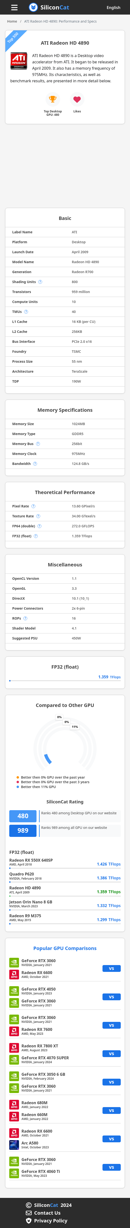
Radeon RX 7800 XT (39, 1046)
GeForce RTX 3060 (38, 960)
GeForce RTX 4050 (38, 989)
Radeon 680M (34, 1102)
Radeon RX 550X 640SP (31, 860)
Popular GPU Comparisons (65, 948)
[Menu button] (14, 7)
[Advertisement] (65, 168)
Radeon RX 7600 (36, 1029)
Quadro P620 (21, 874)
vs (111, 968)
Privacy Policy (50, 1221)
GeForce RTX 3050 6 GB (43, 1074)
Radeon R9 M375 (25, 915)
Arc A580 (29, 1143)
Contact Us (47, 1213)
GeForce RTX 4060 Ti (40, 1171)
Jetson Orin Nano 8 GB (30, 902)
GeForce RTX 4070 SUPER (45, 1057)
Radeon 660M (34, 1114)
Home (12, 21)
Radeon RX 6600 (36, 972)
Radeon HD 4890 (25, 888)
